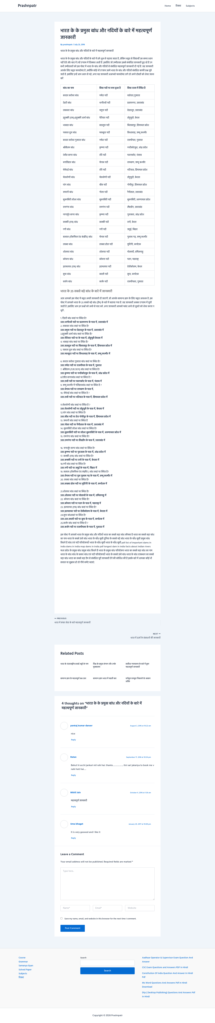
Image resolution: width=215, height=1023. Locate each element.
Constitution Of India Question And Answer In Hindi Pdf (169, 975)
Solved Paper (25, 970)
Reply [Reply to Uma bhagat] (74, 840)
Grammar (23, 962)
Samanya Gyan (26, 966)
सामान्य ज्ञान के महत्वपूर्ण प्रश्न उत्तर (73, 679)
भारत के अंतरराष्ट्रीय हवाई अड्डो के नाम (74, 665)
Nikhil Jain (75, 794)
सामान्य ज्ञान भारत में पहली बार (104, 679)
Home (168, 6)
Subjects (190, 6)
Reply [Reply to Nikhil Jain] (74, 808)
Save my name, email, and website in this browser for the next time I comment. (100, 921)
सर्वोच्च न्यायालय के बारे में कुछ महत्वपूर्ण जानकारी (137, 666)
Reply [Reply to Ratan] (74, 776)
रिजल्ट (178, 6)
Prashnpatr (27, 6)
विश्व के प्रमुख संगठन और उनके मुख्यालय (104, 666)
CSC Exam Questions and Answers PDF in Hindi (166, 967)
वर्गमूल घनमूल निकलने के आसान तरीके (138, 681)
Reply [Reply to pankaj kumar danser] (74, 740)
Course (22, 958)
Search (83, 958)
